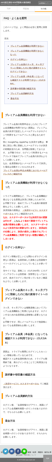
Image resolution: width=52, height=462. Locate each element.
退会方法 (14, 98)
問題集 (26, 9)
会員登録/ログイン (45, 3)
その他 (43, 9)
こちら (17, 221)
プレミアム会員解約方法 (22, 93)
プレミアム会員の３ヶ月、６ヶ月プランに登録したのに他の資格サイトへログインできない (28, 68)
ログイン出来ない (18, 59)
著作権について (30, 455)
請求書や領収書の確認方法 (23, 88)
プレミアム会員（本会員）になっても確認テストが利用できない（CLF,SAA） (27, 80)
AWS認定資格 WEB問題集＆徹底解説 (16, 2)
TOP (9, 9)
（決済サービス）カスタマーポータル (21, 383)
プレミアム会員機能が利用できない (27, 46)
